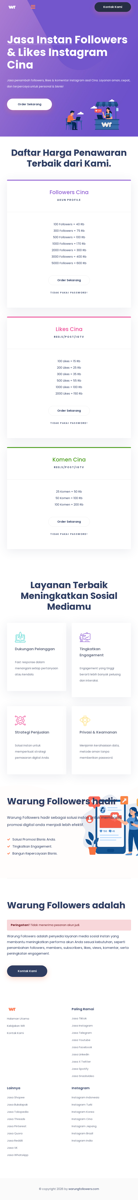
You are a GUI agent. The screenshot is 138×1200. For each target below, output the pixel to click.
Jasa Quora (14, 1133)
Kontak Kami (112, 7)
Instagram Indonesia (85, 1097)
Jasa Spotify (80, 1068)
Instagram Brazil (82, 1133)
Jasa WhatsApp (17, 1155)
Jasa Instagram (82, 1025)
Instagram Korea (83, 1111)
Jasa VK (12, 1147)
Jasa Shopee (16, 1097)
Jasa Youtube (81, 1040)
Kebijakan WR (16, 1025)
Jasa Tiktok (79, 1018)
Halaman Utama (18, 1018)
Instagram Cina (82, 1119)
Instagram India (82, 1140)
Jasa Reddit (15, 1140)
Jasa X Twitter (81, 1061)
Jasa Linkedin (80, 1054)
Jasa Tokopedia (17, 1111)
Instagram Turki (82, 1104)
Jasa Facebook (82, 1047)
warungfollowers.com (83, 1189)
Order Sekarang (29, 104)
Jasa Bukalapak (17, 1104)
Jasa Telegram (82, 1032)
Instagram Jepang (84, 1126)
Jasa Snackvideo (83, 1076)
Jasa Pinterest (16, 1126)
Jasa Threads (16, 1119)
